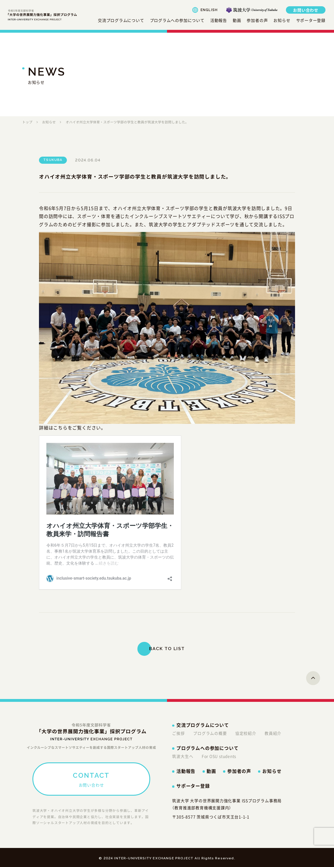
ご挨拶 (178, 733)
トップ (27, 122)
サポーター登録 (310, 20)
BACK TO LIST (167, 648)
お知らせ (281, 20)
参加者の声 (257, 20)
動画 (237, 20)
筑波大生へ (182, 756)
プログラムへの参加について (177, 20)
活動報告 (218, 20)
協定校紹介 (245, 733)
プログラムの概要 (210, 733)
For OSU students (219, 756)
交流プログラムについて (121, 20)
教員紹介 (273, 733)
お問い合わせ (305, 10)
